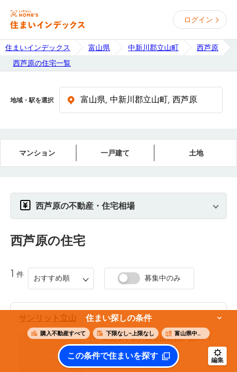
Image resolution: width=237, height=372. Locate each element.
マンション (37, 153)
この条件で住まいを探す (112, 356)
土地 (196, 153)
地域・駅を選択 (32, 100)
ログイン (198, 20)
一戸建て (115, 153)
